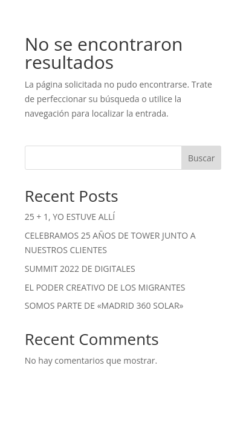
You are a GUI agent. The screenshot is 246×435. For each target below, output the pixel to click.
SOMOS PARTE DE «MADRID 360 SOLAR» (104, 305)
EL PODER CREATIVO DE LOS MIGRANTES (105, 287)
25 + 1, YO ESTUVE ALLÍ (70, 216)
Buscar (201, 158)
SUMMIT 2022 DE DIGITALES (80, 268)
